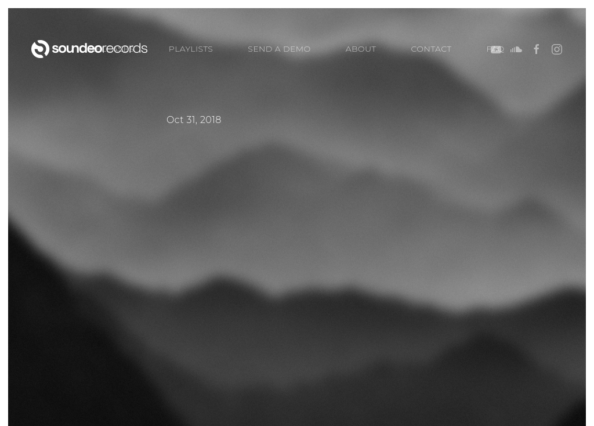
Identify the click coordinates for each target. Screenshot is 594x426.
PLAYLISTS (191, 49)
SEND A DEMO (279, 49)
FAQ (496, 49)
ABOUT (361, 49)
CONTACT (431, 49)
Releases (111, 49)
